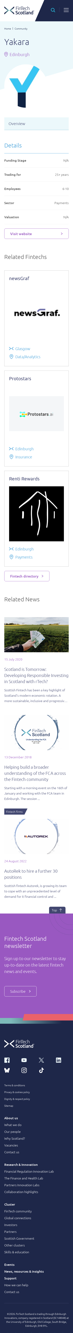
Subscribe (20, 991)
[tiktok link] (45, 1070)
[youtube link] (27, 1060)
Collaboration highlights (21, 1192)
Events (9, 1264)
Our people (12, 1131)
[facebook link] (10, 1060)
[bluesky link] (10, 1070)
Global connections (17, 1218)
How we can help (16, 1285)
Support (10, 1278)
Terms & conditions (14, 1085)
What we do (12, 1125)
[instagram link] (27, 1070)
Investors (10, 1225)
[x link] (45, 1060)
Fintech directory (24, 576)
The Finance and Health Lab (23, 1178)
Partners (10, 1231)
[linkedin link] (62, 1060)
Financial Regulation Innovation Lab (29, 1171)
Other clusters (14, 1245)
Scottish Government (19, 1238)
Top (57, 910)
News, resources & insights (24, 1271)
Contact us (11, 1152)
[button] (53, 9)
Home (7, 28)
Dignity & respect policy (17, 1099)
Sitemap (8, 1105)
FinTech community (18, 1211)
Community (21, 28)
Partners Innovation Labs (21, 1185)
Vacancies (11, 1145)
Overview (17, 123)
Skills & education (16, 1252)
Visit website (21, 233)
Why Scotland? (14, 1138)
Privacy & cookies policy (17, 1092)
